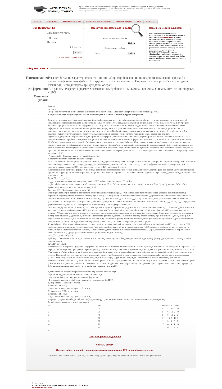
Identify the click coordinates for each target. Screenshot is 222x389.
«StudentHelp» (167, 37)
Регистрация (77, 57)
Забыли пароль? (64, 57)
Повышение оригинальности (165, 28)
